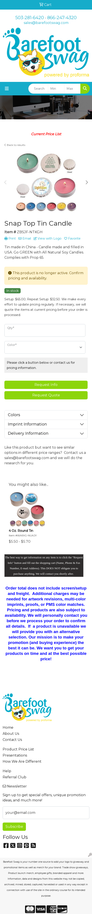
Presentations (15, 755)
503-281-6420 (29, 17)
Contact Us (12, 740)
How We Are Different (22, 761)
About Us (11, 734)
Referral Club (14, 777)
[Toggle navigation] (6, 89)
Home (8, 727)
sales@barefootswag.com (46, 23)
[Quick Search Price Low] (56, 89)
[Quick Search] (38, 89)
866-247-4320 (62, 17)
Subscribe (14, 826)
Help (7, 771)
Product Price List (18, 749)
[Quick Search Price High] (72, 89)
